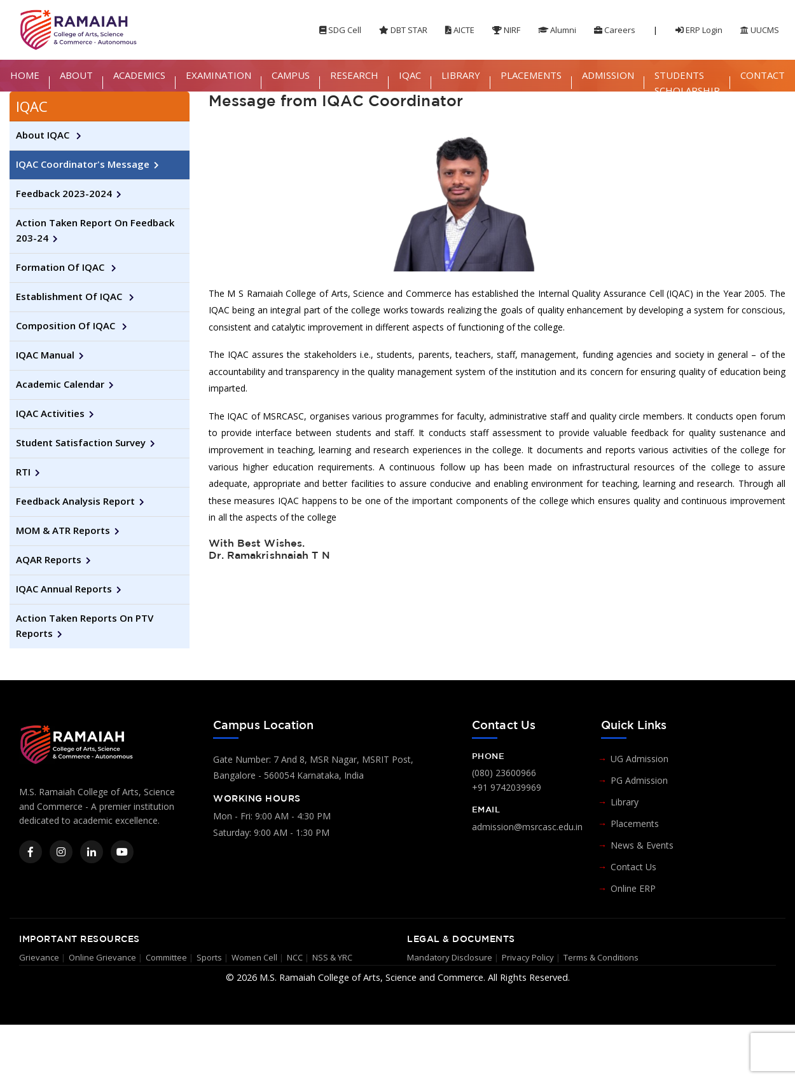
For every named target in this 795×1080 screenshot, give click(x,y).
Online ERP (633, 888)
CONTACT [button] (762, 75)
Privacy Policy (528, 957)
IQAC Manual (45, 354)
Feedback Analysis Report (75, 501)
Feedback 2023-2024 (64, 193)
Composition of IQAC (67, 325)
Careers (614, 30)
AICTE (459, 30)
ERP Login (698, 30)
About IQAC (44, 134)
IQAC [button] (410, 75)
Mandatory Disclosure (449, 957)
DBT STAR (403, 30)
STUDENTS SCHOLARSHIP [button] (687, 83)
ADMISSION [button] (608, 75)
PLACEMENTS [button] (531, 75)
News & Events (642, 845)
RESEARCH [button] (354, 75)
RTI (23, 471)
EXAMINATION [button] (218, 75)
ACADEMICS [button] (139, 75)
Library (625, 802)
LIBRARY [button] (460, 75)
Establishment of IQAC (70, 296)
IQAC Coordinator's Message (82, 164)
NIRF (506, 30)
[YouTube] (122, 851)
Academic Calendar (60, 384)
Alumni (557, 30)
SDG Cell (340, 30)
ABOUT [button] (76, 75)
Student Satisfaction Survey (81, 442)
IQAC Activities (50, 413)
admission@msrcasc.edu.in (527, 827)
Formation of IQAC (61, 267)
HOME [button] (24, 75)
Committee (166, 957)
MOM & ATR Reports (63, 530)
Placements (635, 823)
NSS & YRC (332, 957)
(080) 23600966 (504, 773)
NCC (295, 957)
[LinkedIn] (91, 851)
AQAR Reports (48, 559)
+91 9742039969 (506, 787)
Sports (209, 957)
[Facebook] (30, 851)
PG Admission (639, 780)
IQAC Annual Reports (64, 588)
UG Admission (639, 759)
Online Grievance (102, 957)
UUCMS (759, 30)
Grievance (39, 957)
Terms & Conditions (601, 957)
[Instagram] (61, 851)
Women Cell (254, 957)
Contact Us (633, 867)
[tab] (100, 106)
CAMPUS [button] (291, 75)
